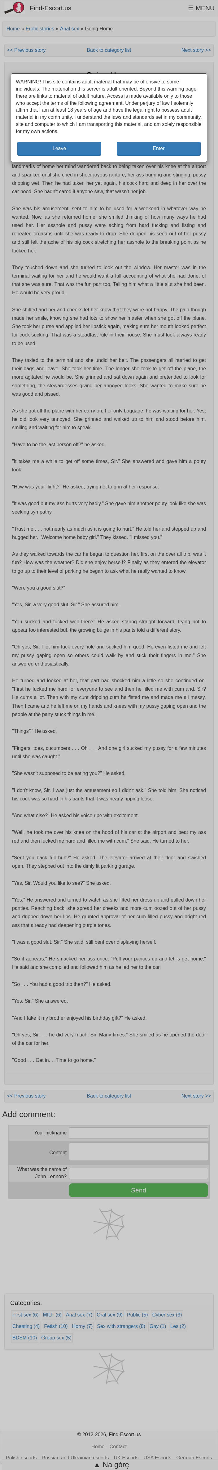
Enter (158, 148)
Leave (59, 148)
